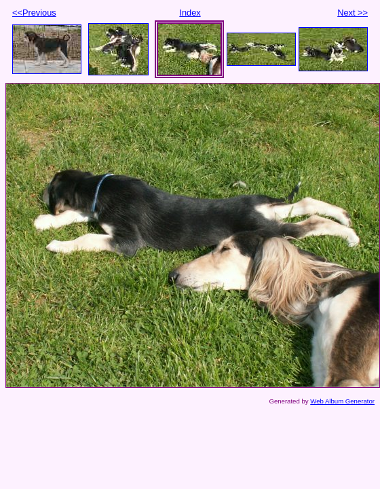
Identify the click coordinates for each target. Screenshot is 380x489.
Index (189, 12)
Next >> (352, 12)
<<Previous (34, 12)
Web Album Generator (342, 401)
